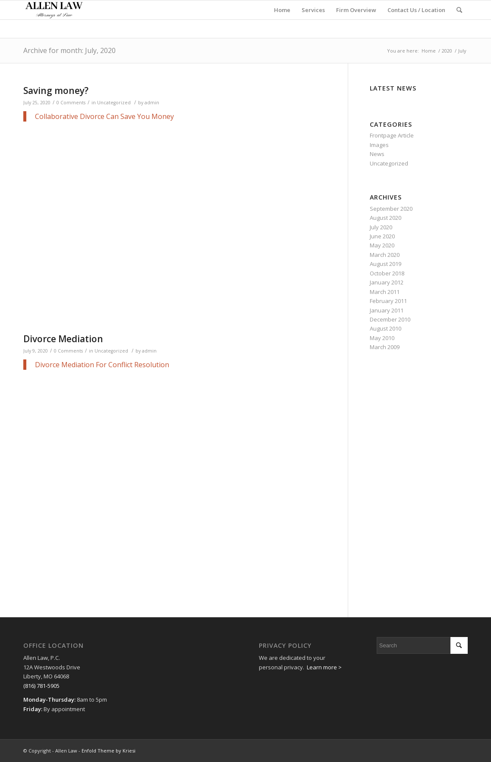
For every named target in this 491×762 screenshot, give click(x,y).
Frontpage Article (392, 135)
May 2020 (382, 245)
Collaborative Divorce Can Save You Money (104, 116)
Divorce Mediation (63, 339)
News (377, 154)
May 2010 (382, 338)
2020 (447, 50)
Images (379, 145)
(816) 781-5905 (41, 686)
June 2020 (382, 236)
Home (429, 50)
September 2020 (391, 208)
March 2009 (385, 347)
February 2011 (388, 301)
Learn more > (324, 667)
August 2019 (385, 264)
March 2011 (385, 292)
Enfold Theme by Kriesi (108, 750)
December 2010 (390, 319)
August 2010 (385, 328)
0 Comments (71, 103)
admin (152, 103)
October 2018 (387, 273)
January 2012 (386, 282)
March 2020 (385, 255)
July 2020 (381, 227)
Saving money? (55, 90)
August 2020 (385, 218)
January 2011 (386, 310)
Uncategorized (114, 103)
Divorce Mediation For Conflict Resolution (102, 364)
